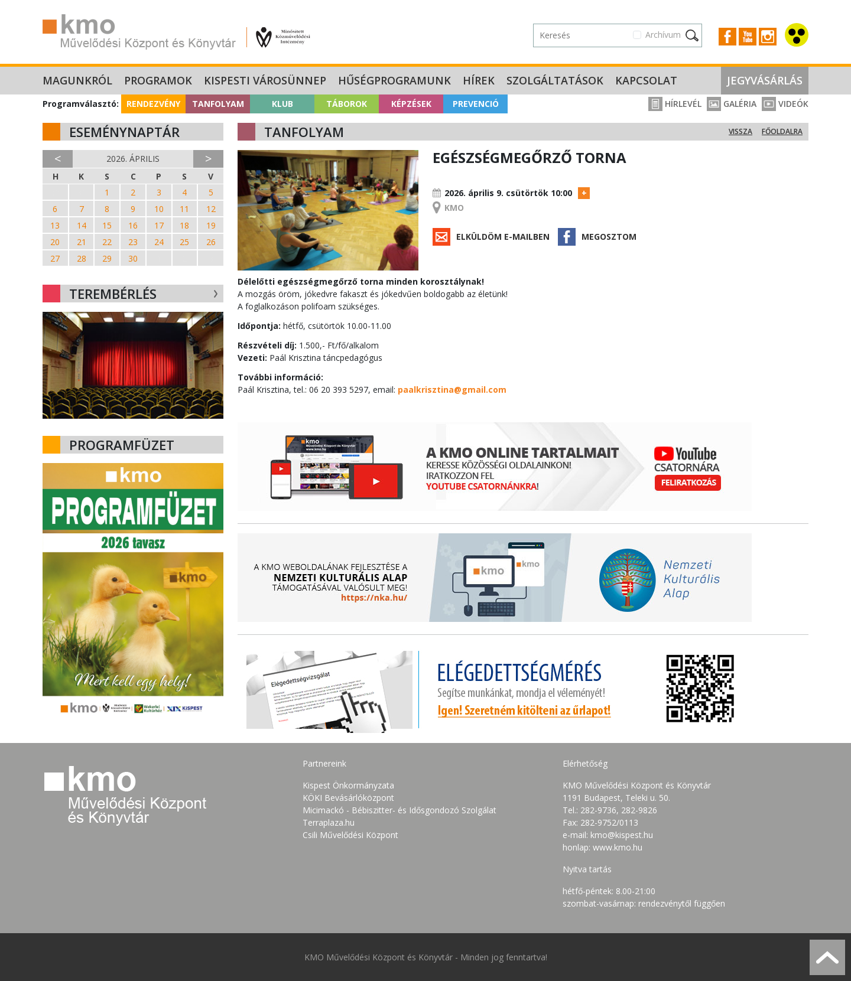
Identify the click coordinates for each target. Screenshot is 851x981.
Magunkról (77, 80)
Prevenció (476, 103)
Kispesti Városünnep (265, 80)
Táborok (346, 103)
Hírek (479, 80)
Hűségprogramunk (394, 80)
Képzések (411, 103)
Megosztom (609, 236)
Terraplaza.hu (329, 822)
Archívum (663, 34)
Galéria (731, 103)
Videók (785, 103)
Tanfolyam (218, 103)
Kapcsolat (646, 80)
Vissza (740, 131)
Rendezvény (153, 103)
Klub (282, 103)
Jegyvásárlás (765, 80)
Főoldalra (782, 131)
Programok (158, 80)
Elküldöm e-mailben (503, 236)
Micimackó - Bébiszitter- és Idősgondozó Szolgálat (399, 810)
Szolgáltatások (554, 80)
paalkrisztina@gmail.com (452, 389)
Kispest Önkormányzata (348, 785)
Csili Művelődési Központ (350, 834)
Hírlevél (674, 103)
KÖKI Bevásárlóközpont (348, 797)
